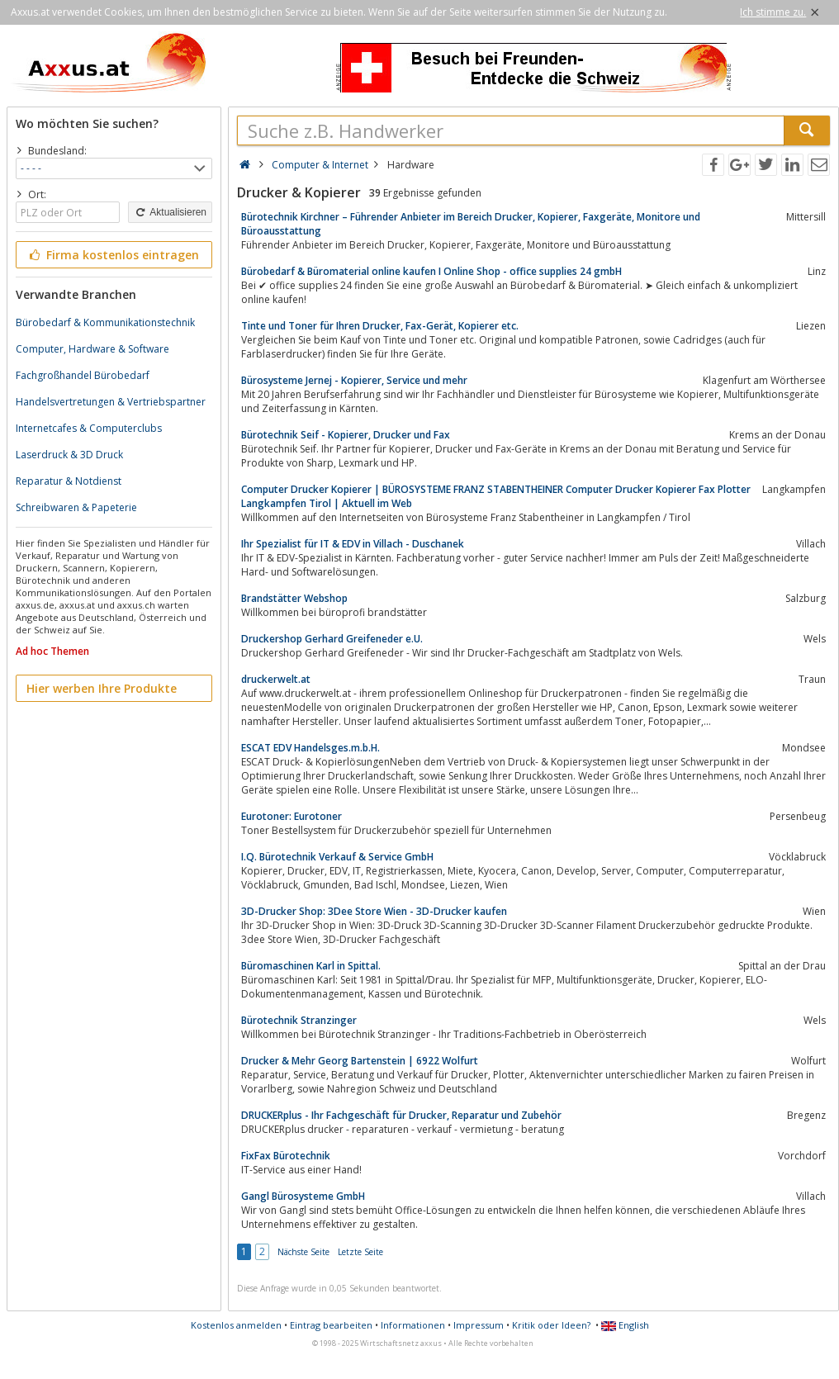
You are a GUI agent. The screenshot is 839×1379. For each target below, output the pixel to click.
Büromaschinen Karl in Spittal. (311, 966)
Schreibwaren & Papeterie (76, 507)
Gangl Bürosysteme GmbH (303, 1196)
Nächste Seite (303, 1252)
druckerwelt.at (275, 679)
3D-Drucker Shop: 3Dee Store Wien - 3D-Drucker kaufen (374, 911)
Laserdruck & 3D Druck (69, 455)
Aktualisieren (170, 212)
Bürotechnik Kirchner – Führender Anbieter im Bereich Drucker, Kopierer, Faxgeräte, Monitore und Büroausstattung (470, 224)
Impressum (478, 1325)
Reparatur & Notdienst (68, 481)
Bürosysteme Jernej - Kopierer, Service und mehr (354, 380)
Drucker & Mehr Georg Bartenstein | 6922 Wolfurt (359, 1061)
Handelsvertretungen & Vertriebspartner (111, 402)
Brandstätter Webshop (294, 598)
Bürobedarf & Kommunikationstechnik (105, 322)
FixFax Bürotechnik (285, 1156)
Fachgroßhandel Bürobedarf (82, 375)
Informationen (413, 1325)
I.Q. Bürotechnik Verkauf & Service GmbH (337, 857)
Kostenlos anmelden (236, 1325)
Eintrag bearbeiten (331, 1325)
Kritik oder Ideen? (551, 1325)
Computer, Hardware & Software (92, 349)
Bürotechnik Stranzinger (299, 1020)
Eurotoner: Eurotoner (291, 816)
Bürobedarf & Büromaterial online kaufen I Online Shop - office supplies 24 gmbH (431, 271)
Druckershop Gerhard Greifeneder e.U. (332, 639)
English (625, 1325)
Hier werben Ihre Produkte (101, 688)
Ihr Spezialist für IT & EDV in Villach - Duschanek (352, 544)
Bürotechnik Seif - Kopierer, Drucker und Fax (345, 435)
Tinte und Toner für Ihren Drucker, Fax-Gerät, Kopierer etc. (380, 326)
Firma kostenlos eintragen (112, 255)
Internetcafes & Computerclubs (89, 428)
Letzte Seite (360, 1252)
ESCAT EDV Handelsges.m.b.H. (310, 748)
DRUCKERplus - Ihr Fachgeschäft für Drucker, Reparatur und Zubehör (401, 1115)
